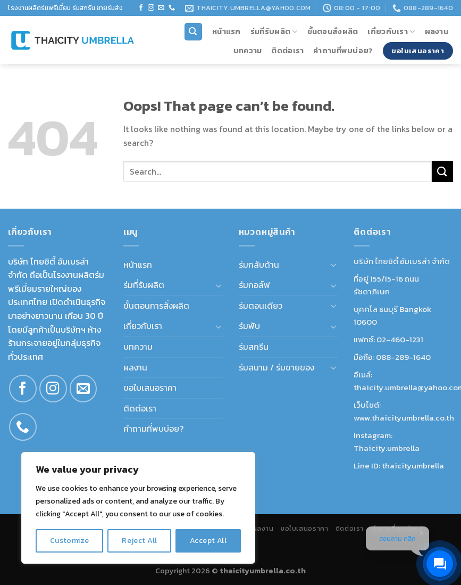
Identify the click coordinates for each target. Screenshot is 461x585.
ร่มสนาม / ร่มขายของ (276, 367)
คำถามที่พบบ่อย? (343, 50)
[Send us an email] (161, 8)
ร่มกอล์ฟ (254, 284)
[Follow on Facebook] (141, 8)
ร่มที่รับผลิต (274, 31)
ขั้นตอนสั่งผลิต (332, 31)
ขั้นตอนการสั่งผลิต (156, 305)
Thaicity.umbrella (387, 448)
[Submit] (442, 171)
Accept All (208, 540)
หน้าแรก (226, 31)
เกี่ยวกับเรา (391, 31)
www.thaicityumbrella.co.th (404, 417)
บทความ (247, 50)
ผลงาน (436, 31)
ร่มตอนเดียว (260, 305)
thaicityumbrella (413, 465)
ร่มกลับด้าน (259, 264)
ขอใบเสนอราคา (150, 387)
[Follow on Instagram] (151, 8)
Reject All (139, 540)
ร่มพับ (249, 325)
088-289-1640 (403, 357)
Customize (69, 540)
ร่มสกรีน (254, 346)
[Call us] (172, 8)
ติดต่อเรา (287, 50)
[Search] (193, 31)
